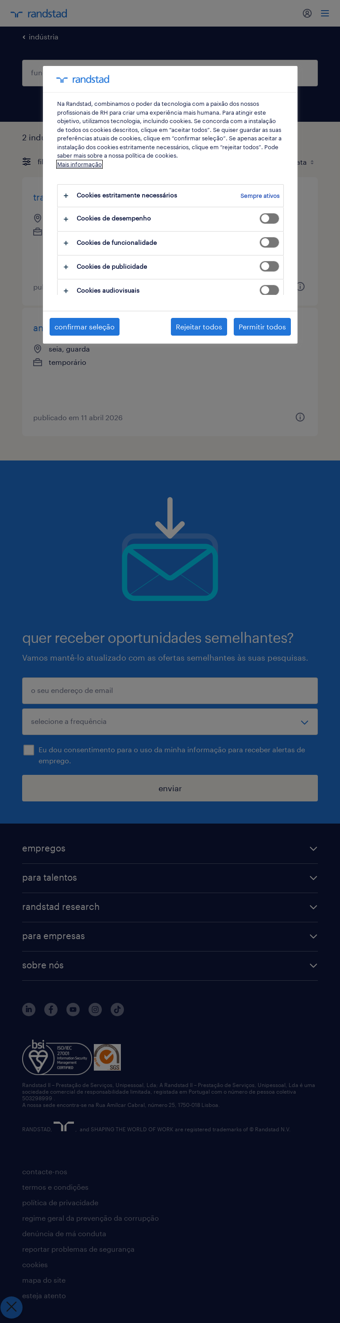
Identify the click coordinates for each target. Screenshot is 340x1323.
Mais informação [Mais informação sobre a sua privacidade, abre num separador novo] (79, 164)
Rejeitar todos (199, 326)
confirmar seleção (84, 326)
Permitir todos (262, 326)
